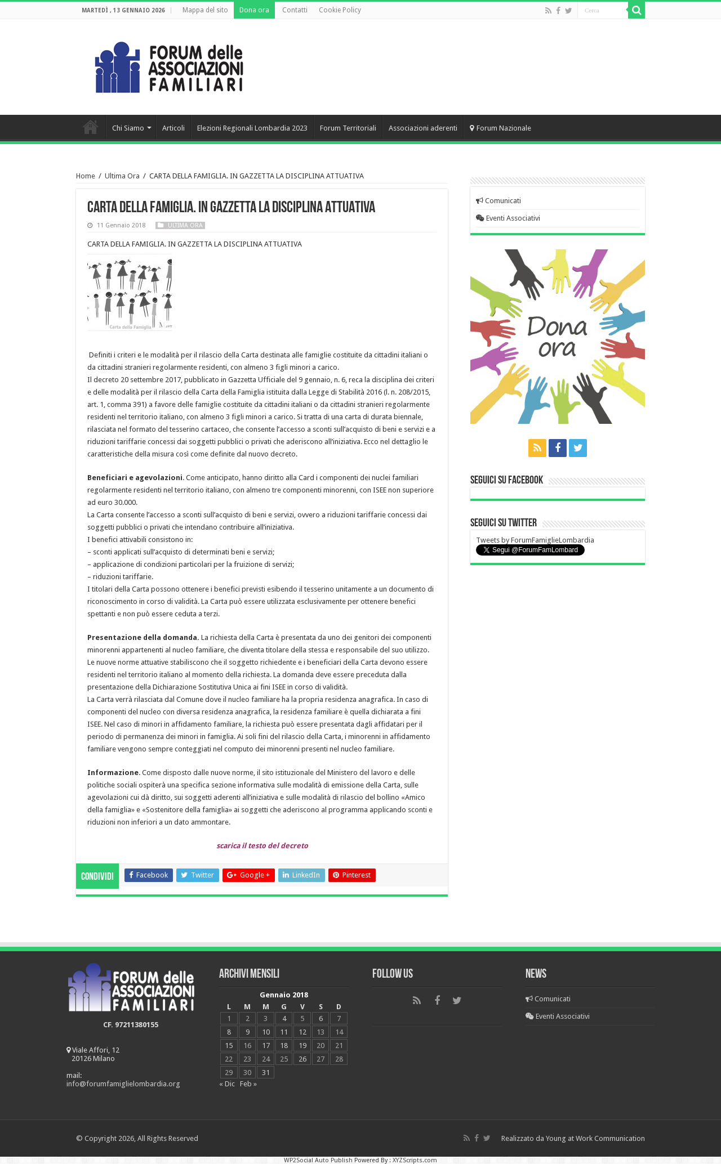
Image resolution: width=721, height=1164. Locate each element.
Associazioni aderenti (423, 128)
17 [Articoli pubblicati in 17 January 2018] (266, 1045)
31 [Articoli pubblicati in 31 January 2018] (266, 1072)
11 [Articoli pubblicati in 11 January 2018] (284, 1032)
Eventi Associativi (508, 218)
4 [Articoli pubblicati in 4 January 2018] (284, 1018)
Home (90, 126)
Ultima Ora (122, 176)
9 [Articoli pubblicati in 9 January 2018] (248, 1032)
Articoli (173, 128)
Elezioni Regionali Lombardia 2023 (252, 128)
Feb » (248, 1084)
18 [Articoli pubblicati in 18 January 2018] (284, 1045)
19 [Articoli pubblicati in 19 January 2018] (302, 1045)
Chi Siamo (128, 128)
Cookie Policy (340, 10)
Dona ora (254, 10)
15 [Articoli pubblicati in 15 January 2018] (229, 1045)
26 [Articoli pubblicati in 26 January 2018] (302, 1059)
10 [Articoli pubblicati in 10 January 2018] (266, 1032)
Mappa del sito (205, 10)
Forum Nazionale (500, 128)
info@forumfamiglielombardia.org (123, 1084)
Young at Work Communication (595, 1138)
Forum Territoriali (348, 128)
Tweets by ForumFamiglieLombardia (535, 540)
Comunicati (498, 200)
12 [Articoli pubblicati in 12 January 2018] (302, 1032)
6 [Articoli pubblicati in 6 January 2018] (321, 1018)
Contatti (295, 10)
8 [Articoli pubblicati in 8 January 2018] (229, 1032)
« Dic (227, 1084)
